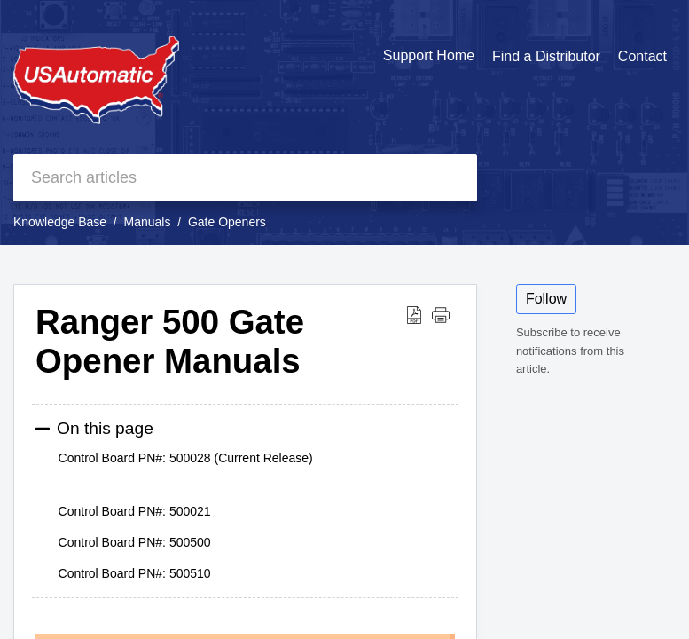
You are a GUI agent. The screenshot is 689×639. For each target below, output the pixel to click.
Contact (642, 56)
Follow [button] (546, 298)
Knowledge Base (59, 222)
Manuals (147, 222)
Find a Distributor (546, 56)
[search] (245, 177)
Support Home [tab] (428, 55)
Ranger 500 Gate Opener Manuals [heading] (169, 341)
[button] (414, 314)
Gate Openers (227, 222)
